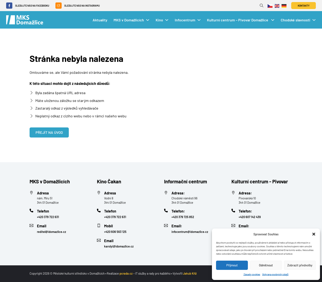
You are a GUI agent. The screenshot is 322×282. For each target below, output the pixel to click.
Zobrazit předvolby (299, 265)
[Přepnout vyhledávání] (261, 5)
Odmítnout (266, 265)
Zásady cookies (252, 274)
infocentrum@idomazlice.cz (189, 231)
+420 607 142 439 (250, 217)
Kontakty (303, 5)
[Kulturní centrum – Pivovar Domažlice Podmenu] (273, 20)
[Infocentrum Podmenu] (199, 20)
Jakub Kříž (190, 273)
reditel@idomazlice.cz (51, 231)
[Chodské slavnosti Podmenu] (314, 20)
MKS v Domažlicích (129, 20)
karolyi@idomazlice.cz (119, 246)
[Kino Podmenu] (167, 20)
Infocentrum (185, 20)
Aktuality (100, 20)
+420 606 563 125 (115, 231)
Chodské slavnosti (295, 20)
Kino (159, 20)
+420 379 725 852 (182, 217)
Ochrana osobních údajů (275, 274)
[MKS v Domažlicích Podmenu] (148, 20)
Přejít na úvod (49, 132)
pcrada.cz (126, 273)
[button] (314, 234)
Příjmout (232, 265)
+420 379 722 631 (48, 217)
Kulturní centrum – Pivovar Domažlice (238, 20)
